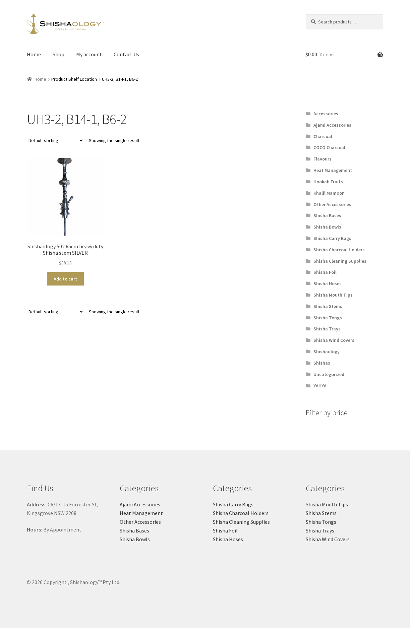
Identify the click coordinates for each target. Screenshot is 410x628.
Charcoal (322, 136)
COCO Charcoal (329, 147)
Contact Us (126, 54)
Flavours (322, 159)
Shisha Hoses (327, 283)
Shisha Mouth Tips (333, 295)
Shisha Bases (327, 215)
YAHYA (320, 386)
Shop (58, 54)
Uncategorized (328, 374)
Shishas (321, 363)
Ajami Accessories (332, 125)
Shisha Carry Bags (332, 238)
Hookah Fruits (328, 182)
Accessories (325, 114)
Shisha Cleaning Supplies (339, 261)
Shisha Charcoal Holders (339, 250)
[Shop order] (55, 140)
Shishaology (326, 352)
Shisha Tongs (327, 318)
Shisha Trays (327, 329)
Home (34, 54)
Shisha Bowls (327, 227)
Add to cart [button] (65, 279)
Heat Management (332, 170)
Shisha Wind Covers (333, 340)
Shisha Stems (327, 306)
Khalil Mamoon (329, 193)
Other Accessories (332, 204)
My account (89, 54)
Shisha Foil (325, 272)
